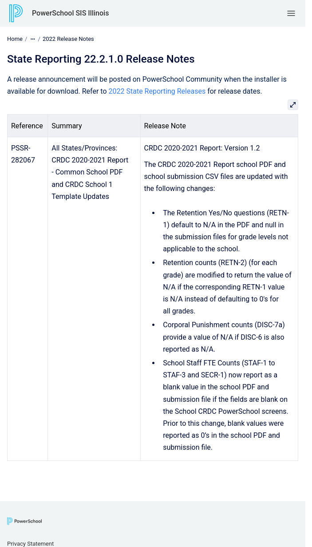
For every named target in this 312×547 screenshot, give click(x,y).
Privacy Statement (30, 543)
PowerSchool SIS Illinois (70, 13)
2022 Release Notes (68, 39)
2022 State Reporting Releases (157, 91)
